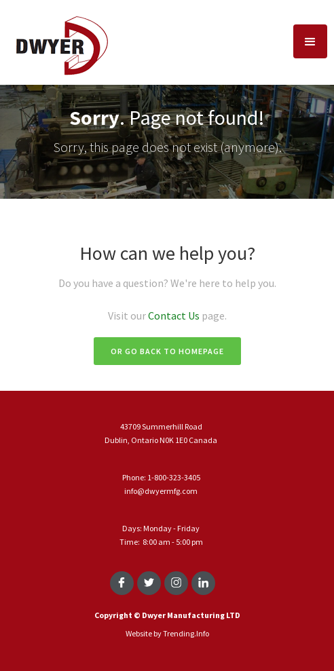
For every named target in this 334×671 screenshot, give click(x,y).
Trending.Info (186, 633)
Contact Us (175, 315)
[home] (58, 42)
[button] (310, 41)
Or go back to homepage (167, 351)
